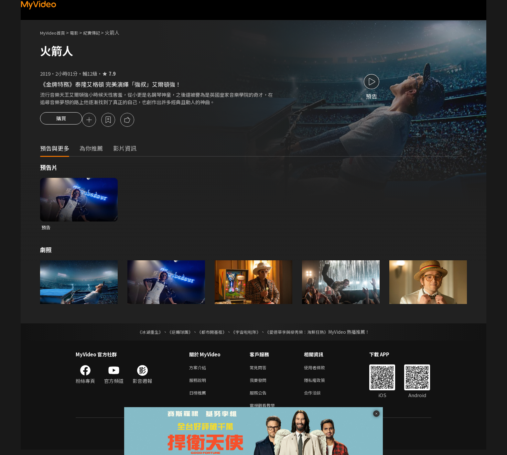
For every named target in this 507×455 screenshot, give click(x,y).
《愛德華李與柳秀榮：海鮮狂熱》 (301, 333)
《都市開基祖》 (210, 333)
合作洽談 (317, 396)
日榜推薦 (199, 396)
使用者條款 (320, 369)
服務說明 (199, 383)
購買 (61, 120)
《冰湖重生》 (144, 333)
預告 (46, 228)
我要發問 (259, 383)
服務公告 (259, 396)
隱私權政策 (320, 383)
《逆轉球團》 (176, 333)
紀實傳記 (98, 32)
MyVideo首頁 (55, 32)
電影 (79, 32)
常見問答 (259, 369)
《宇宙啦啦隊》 (246, 333)
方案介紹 (199, 369)
